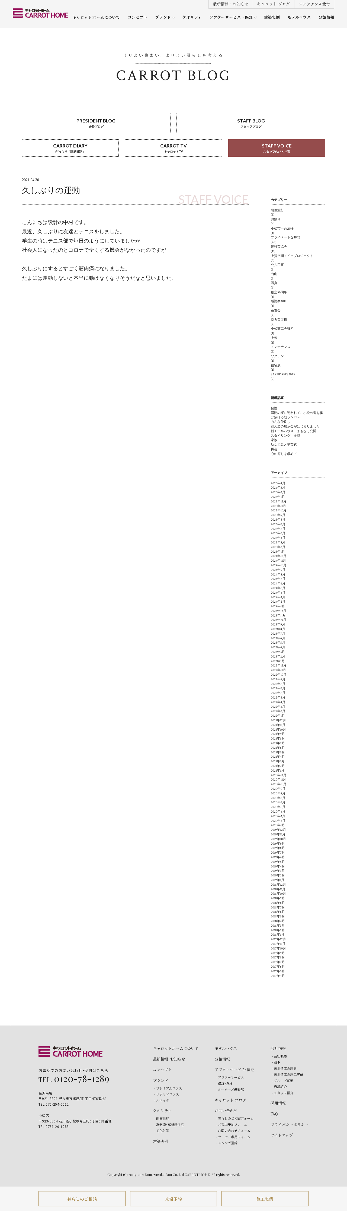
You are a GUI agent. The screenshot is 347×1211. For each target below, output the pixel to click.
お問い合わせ (226, 1110)
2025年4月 (278, 538)
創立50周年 (279, 292)
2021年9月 (278, 734)
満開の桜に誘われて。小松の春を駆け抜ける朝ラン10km (297, 415)
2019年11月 (278, 834)
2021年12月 (278, 720)
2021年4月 (278, 757)
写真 (274, 283)
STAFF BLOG (251, 123)
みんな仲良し (280, 422)
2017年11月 (278, 944)
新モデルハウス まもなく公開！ (295, 431)
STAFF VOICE (277, 148)
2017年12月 (278, 939)
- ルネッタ (161, 1100)
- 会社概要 (279, 1056)
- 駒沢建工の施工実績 (287, 1074)
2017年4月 (278, 976)
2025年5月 (278, 533)
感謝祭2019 (279, 301)
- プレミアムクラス (168, 1088)
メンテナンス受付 (314, 4)
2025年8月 (278, 520)
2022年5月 (278, 698)
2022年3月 (278, 707)
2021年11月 (278, 725)
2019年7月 (278, 853)
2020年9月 (278, 789)
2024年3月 (278, 597)
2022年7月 (278, 688)
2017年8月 (278, 957)
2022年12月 (279, 665)
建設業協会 (279, 247)
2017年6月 (278, 967)
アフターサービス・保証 (231, 17)
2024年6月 (278, 583)
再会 (274, 449)
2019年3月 (278, 871)
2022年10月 (279, 675)
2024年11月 (278, 561)
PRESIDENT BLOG (96, 123)
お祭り (276, 219)
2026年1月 (278, 497)
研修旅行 (277, 210)
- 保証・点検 (224, 1083)
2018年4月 (278, 921)
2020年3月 (278, 816)
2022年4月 (278, 702)
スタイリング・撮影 (285, 436)
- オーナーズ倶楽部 (230, 1089)
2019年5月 (278, 862)
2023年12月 (278, 611)
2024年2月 (278, 602)
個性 (274, 408)
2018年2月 (278, 930)
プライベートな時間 (285, 237)
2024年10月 (279, 565)
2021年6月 (278, 748)
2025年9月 (278, 515)
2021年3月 (278, 761)
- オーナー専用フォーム (233, 1136)
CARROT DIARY (70, 148)
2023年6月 (278, 638)
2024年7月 (278, 579)
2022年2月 (278, 711)
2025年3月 (278, 542)
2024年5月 (278, 588)
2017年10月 (278, 948)
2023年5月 (278, 643)
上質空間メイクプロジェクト (292, 256)
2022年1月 (278, 716)
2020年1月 (278, 825)
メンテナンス (280, 347)
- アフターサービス (230, 1077)
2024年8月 (278, 575)
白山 (274, 274)
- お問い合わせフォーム (233, 1130)
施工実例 (265, 1199)
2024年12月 (279, 556)
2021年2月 (278, 766)
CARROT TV (173, 148)
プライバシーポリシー (290, 1124)
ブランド (163, 17)
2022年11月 (278, 670)
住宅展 (276, 365)
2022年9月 (278, 679)
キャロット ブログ (273, 4)
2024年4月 (278, 593)
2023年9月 (278, 624)
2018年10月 (278, 894)
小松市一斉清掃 (282, 229)
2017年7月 (278, 962)
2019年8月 (278, 848)
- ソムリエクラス (166, 1094)
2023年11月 (278, 616)
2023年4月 (278, 647)
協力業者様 (279, 320)
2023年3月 (278, 652)
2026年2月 (278, 492)
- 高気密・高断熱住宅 (169, 1124)
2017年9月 (278, 953)
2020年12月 (279, 775)
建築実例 (272, 17)
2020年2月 (278, 821)
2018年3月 (278, 926)
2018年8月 (278, 903)
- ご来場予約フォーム (231, 1124)
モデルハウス (299, 17)
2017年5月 (278, 971)
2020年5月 (278, 807)
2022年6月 (278, 693)
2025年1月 (278, 552)
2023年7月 (278, 634)
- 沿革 (276, 1062)
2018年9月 (278, 898)
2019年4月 (278, 866)
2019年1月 (277, 880)
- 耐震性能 (161, 1118)
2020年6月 (278, 802)
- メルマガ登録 (226, 1142)
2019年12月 (278, 830)
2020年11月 (278, 780)
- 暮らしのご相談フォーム (234, 1118)
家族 (274, 440)
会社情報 (278, 1048)
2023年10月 (278, 620)
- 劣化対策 (161, 1130)
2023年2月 (278, 657)
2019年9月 (278, 844)
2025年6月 (278, 529)
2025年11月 (278, 506)
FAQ (274, 1113)
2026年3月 (278, 488)
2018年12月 (278, 885)
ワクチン (277, 356)
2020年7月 (278, 798)
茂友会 (276, 311)
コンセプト (137, 17)
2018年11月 (278, 889)
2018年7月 (278, 907)
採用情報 (278, 1103)
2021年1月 (277, 771)
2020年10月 (279, 784)
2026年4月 (278, 483)
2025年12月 (279, 501)
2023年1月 (278, 661)
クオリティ (192, 17)
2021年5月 (278, 752)
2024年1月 (278, 606)
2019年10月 (278, 839)
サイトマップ (282, 1135)
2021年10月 (278, 730)
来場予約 (173, 1199)
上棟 (274, 338)
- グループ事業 (282, 1080)
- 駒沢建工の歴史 (284, 1068)
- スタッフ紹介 (282, 1092)
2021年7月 (278, 743)
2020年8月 (278, 793)
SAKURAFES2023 (283, 374)
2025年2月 (278, 547)
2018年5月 (278, 916)
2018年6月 (278, 912)
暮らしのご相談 (82, 1199)
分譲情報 (327, 17)
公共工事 (277, 265)
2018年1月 (277, 935)
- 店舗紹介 (279, 1086)
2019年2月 (278, 875)
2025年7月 (278, 524)
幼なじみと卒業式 (284, 445)
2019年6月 (278, 857)
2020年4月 (278, 812)
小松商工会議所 (282, 329)
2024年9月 (278, 570)
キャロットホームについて (96, 17)
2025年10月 (279, 510)
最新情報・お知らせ (231, 4)
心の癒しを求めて (284, 454)
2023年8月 (278, 629)
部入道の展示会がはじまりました (295, 426)
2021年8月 (278, 739)
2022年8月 (278, 684)
